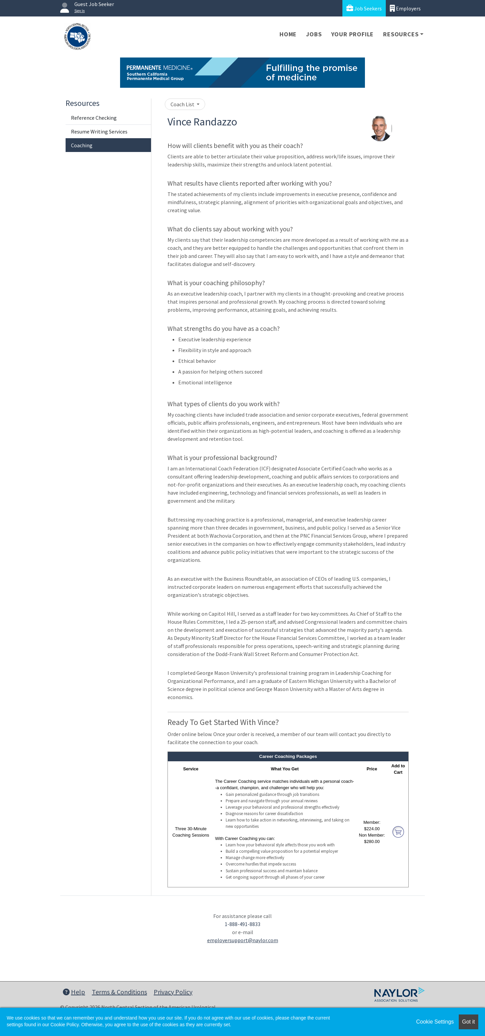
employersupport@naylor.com (242, 940)
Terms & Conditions (119, 992)
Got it (468, 1022)
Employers (405, 8)
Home (288, 34)
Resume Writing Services (99, 131)
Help (74, 992)
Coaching (81, 145)
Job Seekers (364, 8)
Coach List (183, 104)
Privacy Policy (173, 992)
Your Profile (352, 34)
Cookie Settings (435, 1022)
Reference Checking (94, 117)
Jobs (314, 34)
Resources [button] (400, 34)
